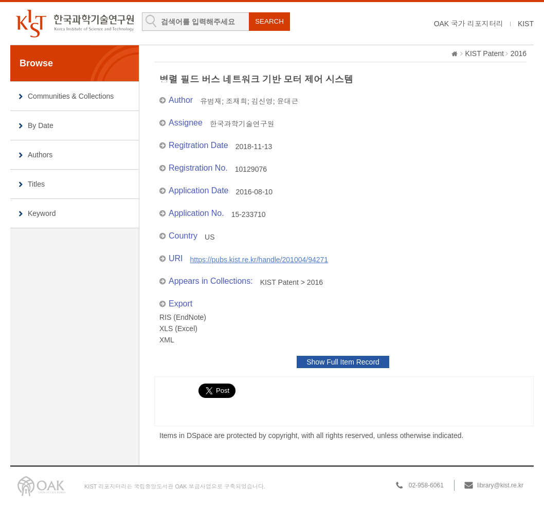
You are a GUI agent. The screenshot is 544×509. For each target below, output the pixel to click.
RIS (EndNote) (182, 317)
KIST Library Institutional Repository (74, 23)
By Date (40, 125)
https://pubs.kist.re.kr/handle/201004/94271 (259, 260)
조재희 (236, 101)
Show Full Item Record (342, 362)
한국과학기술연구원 (242, 124)
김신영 (262, 101)
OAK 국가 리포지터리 (468, 24)
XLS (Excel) (178, 328)
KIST (526, 24)
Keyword (42, 213)
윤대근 (287, 101)
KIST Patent (484, 53)
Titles (36, 184)
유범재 (211, 101)
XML (166, 340)
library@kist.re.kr (500, 485)
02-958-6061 (426, 485)
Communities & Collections (71, 96)
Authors (40, 155)
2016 (519, 53)
